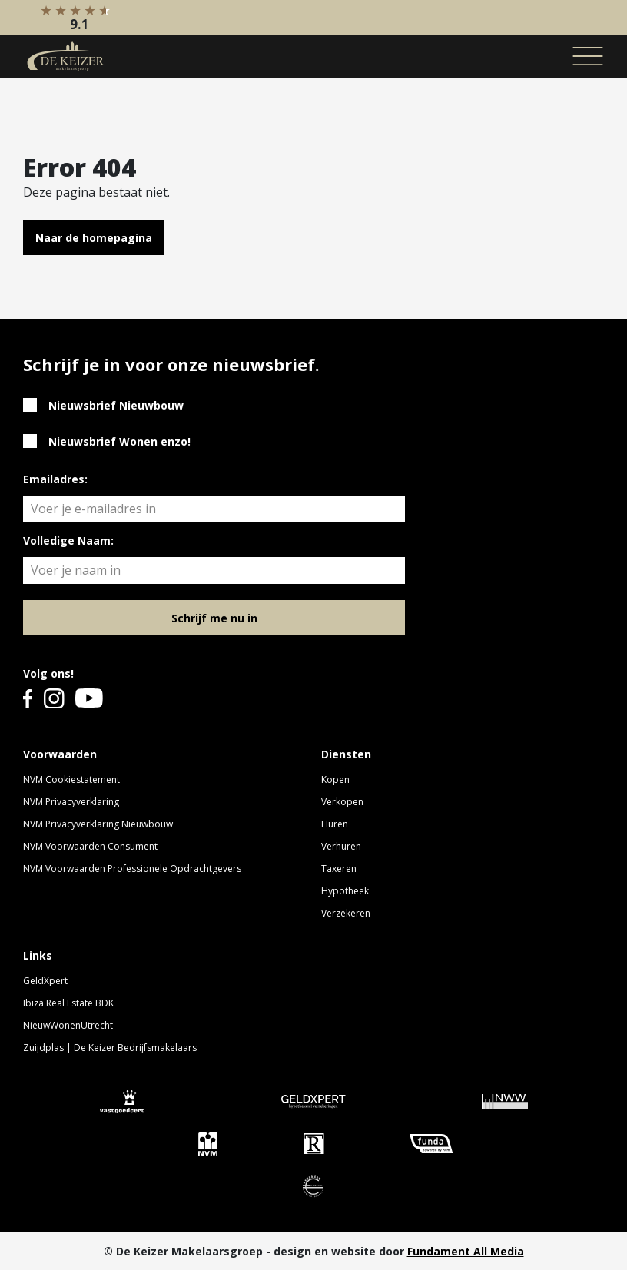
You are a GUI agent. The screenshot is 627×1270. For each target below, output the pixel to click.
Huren (334, 824)
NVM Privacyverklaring (71, 801)
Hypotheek (345, 890)
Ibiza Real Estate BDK (68, 1003)
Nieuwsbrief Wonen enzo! (119, 441)
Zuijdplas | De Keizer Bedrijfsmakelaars (110, 1047)
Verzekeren (345, 913)
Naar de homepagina (93, 237)
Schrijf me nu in (214, 618)
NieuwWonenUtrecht (68, 1025)
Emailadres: (55, 479)
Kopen (335, 779)
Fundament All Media (465, 1251)
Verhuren (341, 846)
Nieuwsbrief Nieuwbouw (116, 405)
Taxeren (339, 868)
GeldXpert (45, 980)
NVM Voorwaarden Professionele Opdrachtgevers (132, 868)
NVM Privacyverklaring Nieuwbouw (98, 824)
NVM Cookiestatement (71, 779)
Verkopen (342, 801)
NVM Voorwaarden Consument (90, 846)
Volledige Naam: (68, 540)
